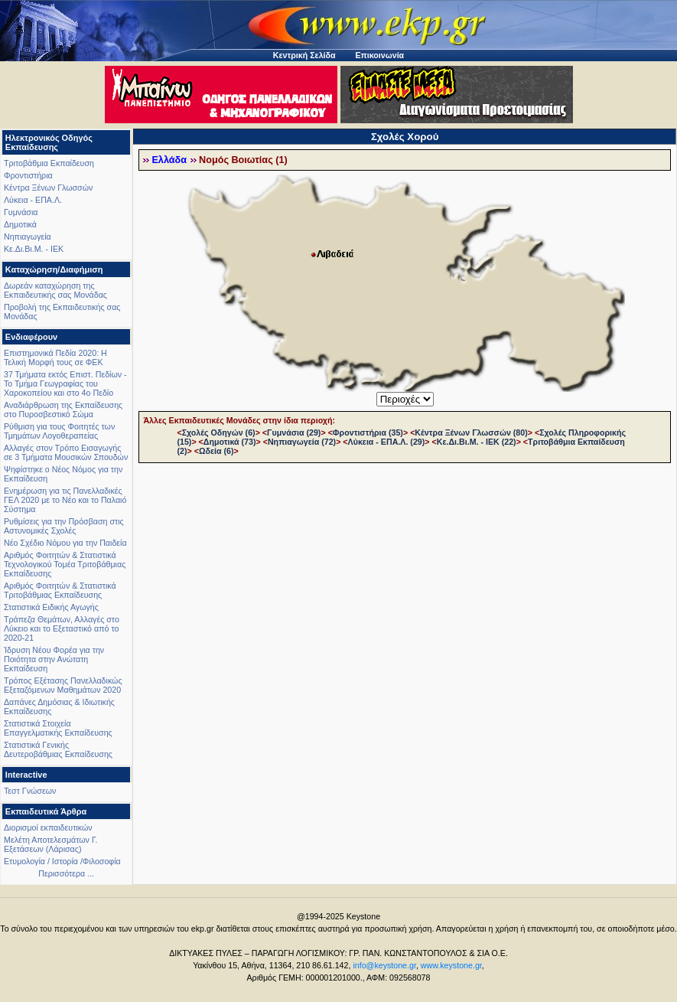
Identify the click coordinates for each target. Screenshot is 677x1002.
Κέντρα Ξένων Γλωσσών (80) (471, 432)
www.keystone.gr (451, 965)
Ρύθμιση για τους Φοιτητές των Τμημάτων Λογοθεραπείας (59, 431)
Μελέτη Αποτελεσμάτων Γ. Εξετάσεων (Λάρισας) (51, 844)
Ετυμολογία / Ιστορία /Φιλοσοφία (62, 861)
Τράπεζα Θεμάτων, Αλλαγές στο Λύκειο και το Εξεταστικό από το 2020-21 (61, 628)
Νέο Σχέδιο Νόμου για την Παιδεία (65, 542)
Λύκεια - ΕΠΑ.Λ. (33, 199)
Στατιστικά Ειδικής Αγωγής (51, 607)
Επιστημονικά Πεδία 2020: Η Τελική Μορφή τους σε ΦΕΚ (55, 357)
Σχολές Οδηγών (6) (219, 432)
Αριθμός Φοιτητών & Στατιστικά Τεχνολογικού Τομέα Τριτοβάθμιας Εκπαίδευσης (64, 564)
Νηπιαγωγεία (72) (302, 441)
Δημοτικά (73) (229, 441)
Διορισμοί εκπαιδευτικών (48, 827)
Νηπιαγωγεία (27, 236)
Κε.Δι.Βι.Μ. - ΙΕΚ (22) (476, 441)
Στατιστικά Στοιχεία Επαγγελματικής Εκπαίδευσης (58, 728)
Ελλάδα (169, 160)
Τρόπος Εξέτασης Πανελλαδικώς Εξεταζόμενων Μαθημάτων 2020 (63, 685)
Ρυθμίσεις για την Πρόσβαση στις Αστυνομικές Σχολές (64, 526)
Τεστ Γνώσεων (30, 790)
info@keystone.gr (384, 965)
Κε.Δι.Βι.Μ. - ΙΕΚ (33, 248)
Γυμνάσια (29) (294, 432)
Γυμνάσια (20, 212)
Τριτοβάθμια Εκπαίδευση (49, 163)
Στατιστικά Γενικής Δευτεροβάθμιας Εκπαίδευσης (58, 749)
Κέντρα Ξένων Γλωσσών (48, 187)
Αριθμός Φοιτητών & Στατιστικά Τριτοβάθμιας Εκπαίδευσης (60, 590)
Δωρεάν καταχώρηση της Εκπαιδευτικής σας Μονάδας (55, 290)
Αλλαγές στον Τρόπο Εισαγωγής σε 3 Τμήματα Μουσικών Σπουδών (66, 452)
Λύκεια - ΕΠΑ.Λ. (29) (386, 441)
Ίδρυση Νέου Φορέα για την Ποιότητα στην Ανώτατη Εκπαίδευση (54, 659)
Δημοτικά (20, 224)
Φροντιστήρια (28, 175)
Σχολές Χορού (405, 136)
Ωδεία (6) (216, 450)
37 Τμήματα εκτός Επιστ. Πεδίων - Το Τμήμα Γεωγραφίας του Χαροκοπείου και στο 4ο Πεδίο (65, 383)
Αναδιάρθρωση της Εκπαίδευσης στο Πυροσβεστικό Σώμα (63, 409)
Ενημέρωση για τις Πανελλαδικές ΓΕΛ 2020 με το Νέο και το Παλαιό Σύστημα (65, 500)
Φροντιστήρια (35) (368, 432)
